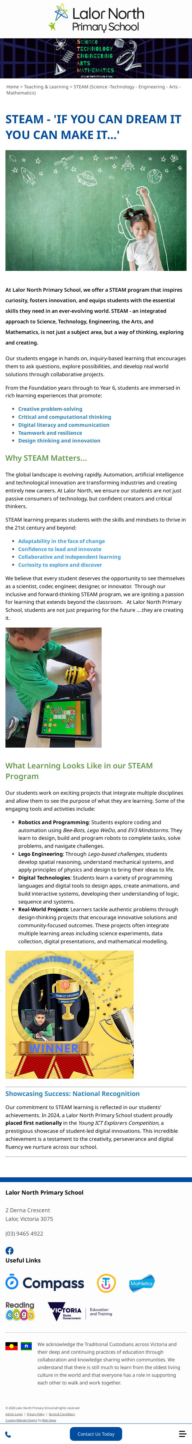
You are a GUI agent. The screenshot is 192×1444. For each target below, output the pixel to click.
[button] (185, 1436)
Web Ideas (49, 1420)
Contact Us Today (96, 1434)
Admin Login (14, 1414)
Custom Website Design (21, 1420)
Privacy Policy (36, 1414)
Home (12, 87)
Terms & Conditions (62, 1414)
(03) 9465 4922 (24, 1233)
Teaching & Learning (46, 87)
